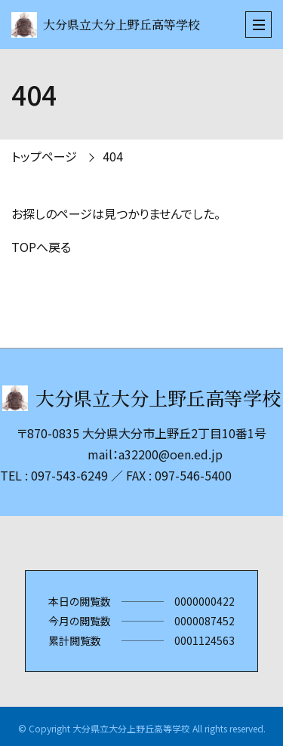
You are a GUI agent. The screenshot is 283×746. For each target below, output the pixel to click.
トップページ (44, 156)
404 (113, 156)
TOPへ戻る (41, 247)
